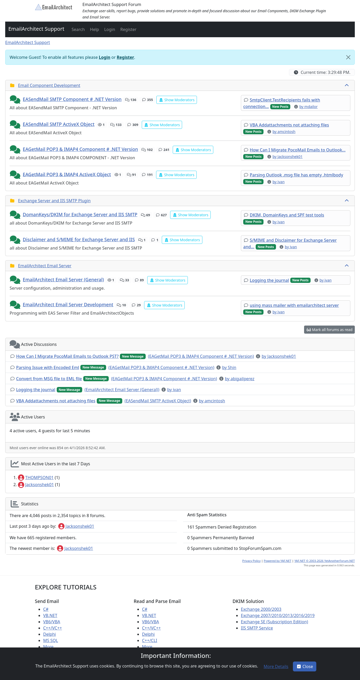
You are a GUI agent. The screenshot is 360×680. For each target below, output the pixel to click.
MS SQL (50, 640)
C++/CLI (149, 640)
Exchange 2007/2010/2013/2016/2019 (277, 615)
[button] (77, 29)
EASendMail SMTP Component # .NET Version (72, 99)
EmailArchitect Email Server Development (68, 304)
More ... (50, 647)
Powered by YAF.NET (277, 561)
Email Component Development (49, 85)
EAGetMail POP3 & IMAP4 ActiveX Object (67, 174)
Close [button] (304, 666)
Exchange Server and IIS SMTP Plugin (54, 201)
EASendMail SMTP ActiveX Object (59, 124)
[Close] (348, 57)
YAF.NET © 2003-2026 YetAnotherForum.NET (324, 561)
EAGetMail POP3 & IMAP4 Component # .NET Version (80, 149)
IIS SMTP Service (257, 628)
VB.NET (50, 615)
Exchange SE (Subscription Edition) (274, 622)
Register (125, 57)
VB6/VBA (51, 622)
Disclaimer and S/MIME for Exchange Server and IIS (79, 239)
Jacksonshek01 (36, 484)
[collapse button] (347, 85)
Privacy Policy (251, 561)
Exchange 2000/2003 (261, 609)
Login (104, 57)
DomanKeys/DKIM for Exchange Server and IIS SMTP (80, 214)
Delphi (49, 634)
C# (45, 609)
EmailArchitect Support (36, 28)
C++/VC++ (52, 628)
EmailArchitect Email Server (44, 266)
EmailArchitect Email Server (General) (63, 279)
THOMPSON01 (36, 477)
